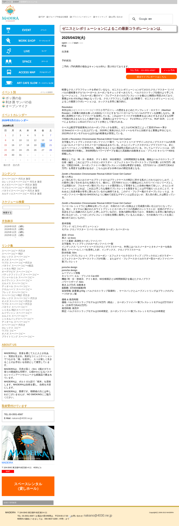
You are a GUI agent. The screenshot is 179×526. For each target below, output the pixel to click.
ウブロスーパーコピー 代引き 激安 (19, 187)
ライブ (28, 51)
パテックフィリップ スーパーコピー (20, 274)
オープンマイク (17, 106)
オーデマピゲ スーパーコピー (17, 271)
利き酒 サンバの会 (19, 102)
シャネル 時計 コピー (13, 268)
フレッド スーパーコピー (15, 292)
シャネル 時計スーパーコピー (17, 310)
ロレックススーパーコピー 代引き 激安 (22, 181)
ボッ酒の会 (13, 98)
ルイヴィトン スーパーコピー (17, 280)
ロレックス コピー (11, 327)
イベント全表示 (46, 92)
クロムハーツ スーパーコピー (17, 289)
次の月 (16, 165)
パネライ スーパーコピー (15, 307)
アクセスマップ (28, 72)
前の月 (7, 165)
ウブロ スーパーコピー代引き (17, 262)
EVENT (16, 2)
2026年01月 (10, 229)
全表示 (6, 503)
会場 (28, 61)
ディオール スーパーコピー (16, 286)
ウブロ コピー (9, 330)
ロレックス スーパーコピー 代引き (19, 298)
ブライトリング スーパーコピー (18, 336)
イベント (28, 30)
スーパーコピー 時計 (12, 253)
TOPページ (6, 2)
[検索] (150, 19)
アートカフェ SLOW (28, 82)
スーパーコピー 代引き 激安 (16, 178)
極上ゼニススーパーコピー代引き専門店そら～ (93, 110)
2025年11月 (10, 235)
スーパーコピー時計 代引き (16, 295)
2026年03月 (10, 226)
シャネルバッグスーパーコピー (18, 319)
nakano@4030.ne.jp (22, 418)
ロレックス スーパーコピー (16, 256)
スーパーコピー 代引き (13, 250)
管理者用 (12, 503)
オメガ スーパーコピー (13, 259)
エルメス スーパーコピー (15, 283)
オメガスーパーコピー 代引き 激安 (19, 184)
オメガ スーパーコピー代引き (17, 301)
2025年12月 (10, 232)
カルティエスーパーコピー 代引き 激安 (22, 193)
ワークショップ (28, 40)
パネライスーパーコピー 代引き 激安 (20, 190)
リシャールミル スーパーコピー (18, 277)
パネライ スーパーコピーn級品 (17, 265)
